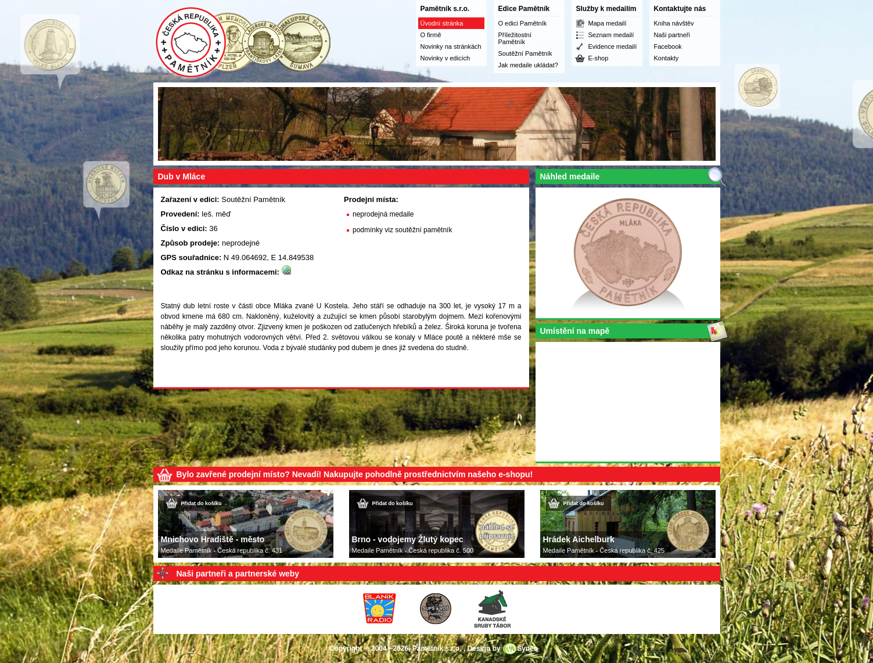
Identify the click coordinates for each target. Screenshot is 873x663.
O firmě (431, 34)
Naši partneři (672, 34)
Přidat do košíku (201, 503)
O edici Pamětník (522, 23)
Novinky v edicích (445, 58)
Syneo (527, 648)
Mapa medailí (607, 23)
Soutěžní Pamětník (525, 53)
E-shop (598, 58)
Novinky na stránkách (451, 46)
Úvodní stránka (442, 23)
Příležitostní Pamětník (514, 38)
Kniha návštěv (674, 23)
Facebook (668, 46)
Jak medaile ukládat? (528, 65)
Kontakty (666, 58)
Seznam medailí (611, 34)
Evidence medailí (612, 46)
